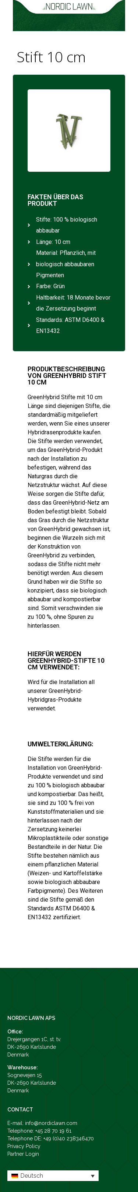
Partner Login (23, 1154)
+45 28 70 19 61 (53, 1131)
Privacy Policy (23, 1146)
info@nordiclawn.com (51, 1123)
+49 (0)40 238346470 (68, 1138)
